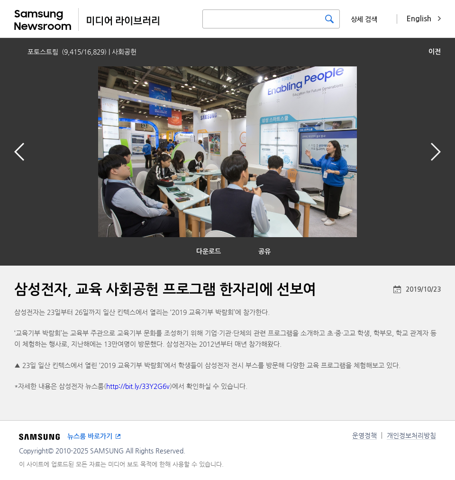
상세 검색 (364, 19)
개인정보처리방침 (411, 435)
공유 (264, 251)
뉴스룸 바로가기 (89, 436)
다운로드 (208, 251)
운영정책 (364, 435)
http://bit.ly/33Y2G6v (138, 386)
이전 (434, 51)
